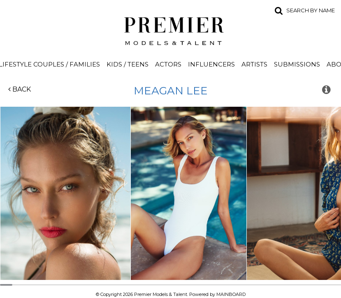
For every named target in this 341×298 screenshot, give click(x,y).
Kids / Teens (127, 64)
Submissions (297, 64)
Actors (168, 64)
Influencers (211, 64)
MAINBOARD (231, 294)
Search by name (310, 10)
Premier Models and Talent (170, 29)
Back (19, 89)
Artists (254, 64)
